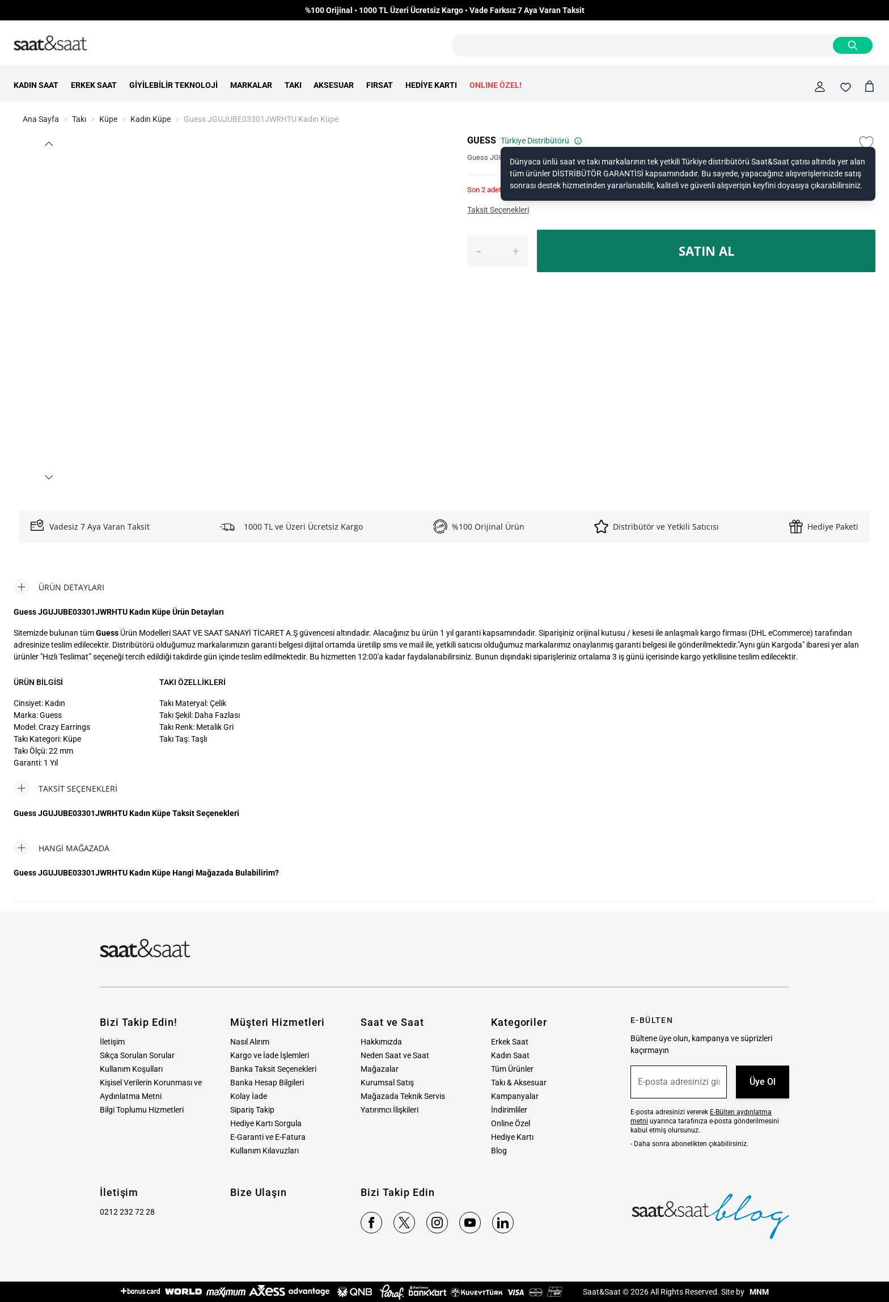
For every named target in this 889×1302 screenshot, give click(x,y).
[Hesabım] (820, 87)
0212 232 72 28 (127, 1211)
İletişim (112, 1041)
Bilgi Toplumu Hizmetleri (142, 1109)
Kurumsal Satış (387, 1082)
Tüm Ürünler (512, 1068)
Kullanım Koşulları (131, 1068)
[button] (48, 144)
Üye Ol (763, 1081)
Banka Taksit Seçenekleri (273, 1068)
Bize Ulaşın (258, 1192)
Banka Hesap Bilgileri (267, 1082)
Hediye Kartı (512, 1137)
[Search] (853, 45)
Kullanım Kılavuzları (264, 1150)
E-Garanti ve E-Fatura (268, 1137)
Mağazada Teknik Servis (403, 1096)
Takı (79, 119)
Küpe (108, 119)
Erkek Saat (509, 1041)
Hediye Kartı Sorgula (266, 1123)
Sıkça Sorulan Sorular (137, 1055)
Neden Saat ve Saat (395, 1055)
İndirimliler (509, 1109)
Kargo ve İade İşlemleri (269, 1055)
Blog (499, 1150)
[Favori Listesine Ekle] (866, 143)
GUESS (481, 140)
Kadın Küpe (150, 119)
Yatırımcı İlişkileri (389, 1109)
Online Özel (510, 1123)
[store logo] (50, 43)
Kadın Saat (510, 1055)
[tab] (59, 587)
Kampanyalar (515, 1096)
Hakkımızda (381, 1041)
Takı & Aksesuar (519, 1082)
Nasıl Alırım (249, 1041)
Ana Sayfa (41, 119)
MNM (758, 1291)
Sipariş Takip (252, 1109)
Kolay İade (248, 1096)
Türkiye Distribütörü (541, 140)
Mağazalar (380, 1068)
